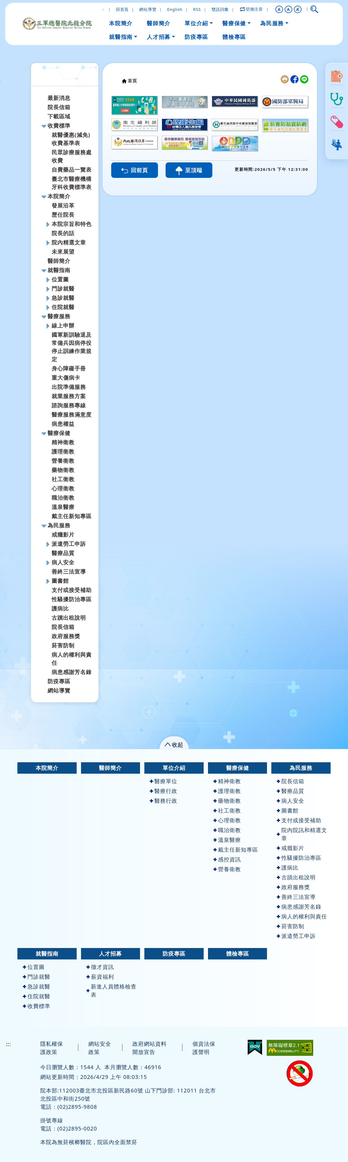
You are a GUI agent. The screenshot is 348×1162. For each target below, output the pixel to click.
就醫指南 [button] (120, 36)
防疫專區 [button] (196, 36)
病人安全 (63, 562)
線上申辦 (63, 325)
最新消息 (59, 98)
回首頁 (122, 9)
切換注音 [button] (251, 9)
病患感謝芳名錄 (72, 672)
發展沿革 (63, 205)
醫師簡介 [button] (158, 23)
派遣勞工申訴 (69, 543)
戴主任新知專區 (72, 516)
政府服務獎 (66, 636)
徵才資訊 (100, 967)
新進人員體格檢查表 (111, 990)
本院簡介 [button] (120, 23)
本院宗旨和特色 (72, 224)
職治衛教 (63, 497)
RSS (197, 9)
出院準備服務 (69, 387)
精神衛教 (63, 442)
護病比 (60, 608)
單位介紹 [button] (196, 23)
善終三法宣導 (69, 571)
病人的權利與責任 (302, 916)
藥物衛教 (63, 470)
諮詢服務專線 (69, 405)
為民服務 (59, 525)
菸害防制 (63, 645)
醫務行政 (163, 800)
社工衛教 (63, 479)
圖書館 (60, 580)
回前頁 (134, 170)
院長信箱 (59, 107)
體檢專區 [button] (234, 36)
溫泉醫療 (63, 507)
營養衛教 (63, 460)
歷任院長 (63, 214)
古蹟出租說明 (69, 617)
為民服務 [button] (272, 23)
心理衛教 (63, 488)
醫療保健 (59, 433)
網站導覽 (147, 9)
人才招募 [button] (158, 36)
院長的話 (63, 233)
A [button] (288, 9)
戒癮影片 (63, 534)
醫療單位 (163, 781)
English (174, 9)
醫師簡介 (59, 260)
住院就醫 (63, 307)
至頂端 (189, 170)
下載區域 (59, 116)
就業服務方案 (69, 396)
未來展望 (63, 251)
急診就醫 (63, 297)
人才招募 (110, 953)
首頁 (132, 81)
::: (29, 67)
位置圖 (60, 279)
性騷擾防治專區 (72, 599)
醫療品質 (63, 553)
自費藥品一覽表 (72, 169)
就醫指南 (59, 270)
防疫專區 (59, 681)
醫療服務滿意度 (72, 414)
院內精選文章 (69, 242)
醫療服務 (59, 316)
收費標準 (59, 125)
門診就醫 (63, 288)
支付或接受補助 (72, 590)
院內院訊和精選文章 (302, 834)
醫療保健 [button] (234, 23)
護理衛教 (63, 451)
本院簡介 (59, 196)
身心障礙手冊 (69, 368)
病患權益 (63, 423)
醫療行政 (163, 791)
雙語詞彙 (220, 9)
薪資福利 (100, 976)
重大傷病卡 (66, 377)
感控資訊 (227, 859)
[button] (279, 9)
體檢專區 (237, 953)
